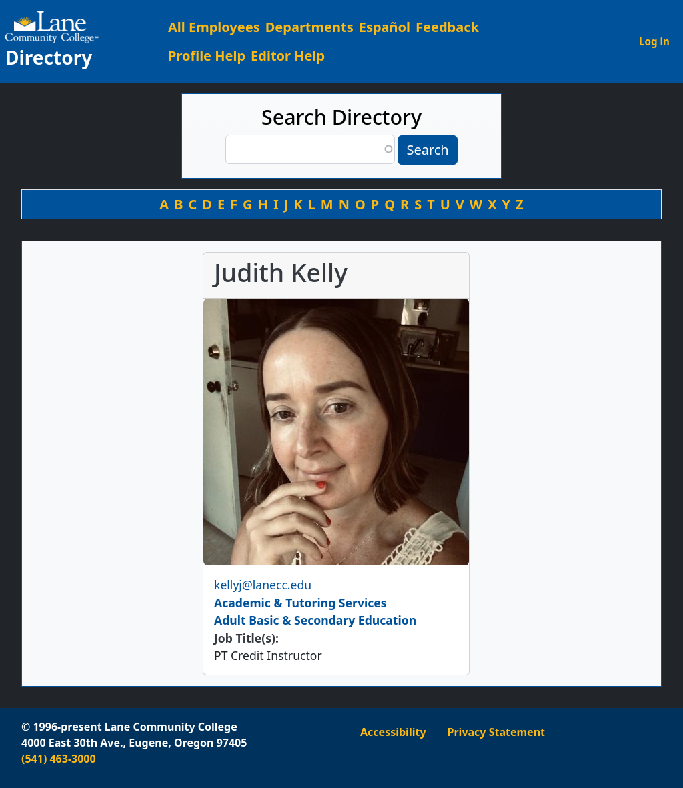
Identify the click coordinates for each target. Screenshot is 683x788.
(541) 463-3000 (58, 758)
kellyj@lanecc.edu (262, 585)
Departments (309, 27)
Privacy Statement (496, 732)
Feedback (447, 27)
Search (427, 150)
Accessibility (393, 732)
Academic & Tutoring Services (300, 603)
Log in (654, 41)
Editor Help (288, 56)
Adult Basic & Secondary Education (315, 620)
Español (384, 27)
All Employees (214, 27)
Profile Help (206, 56)
